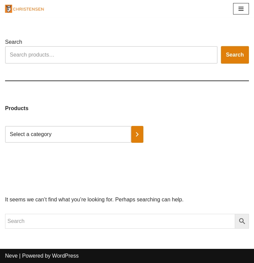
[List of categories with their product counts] (68, 134)
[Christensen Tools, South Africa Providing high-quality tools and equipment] (27, 9)
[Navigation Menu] (241, 8)
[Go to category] (137, 134)
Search (13, 42)
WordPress (65, 256)
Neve (11, 256)
